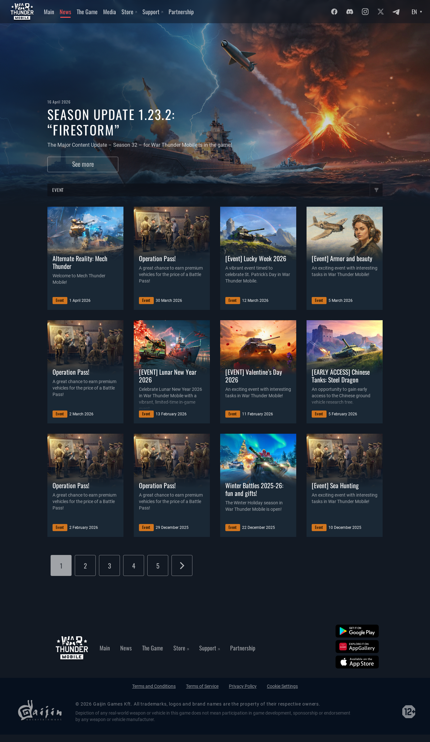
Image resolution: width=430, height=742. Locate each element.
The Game (87, 11)
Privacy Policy (243, 686)
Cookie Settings (282, 686)
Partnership (181, 11)
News (65, 11)
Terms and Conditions (154, 686)
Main (49, 11)
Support (152, 11)
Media (109, 11)
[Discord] (350, 11)
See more (83, 164)
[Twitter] (381, 11)
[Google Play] (357, 631)
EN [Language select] (414, 11)
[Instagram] (365, 11)
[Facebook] (334, 11)
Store (129, 11)
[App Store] (357, 662)
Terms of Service (202, 686)
